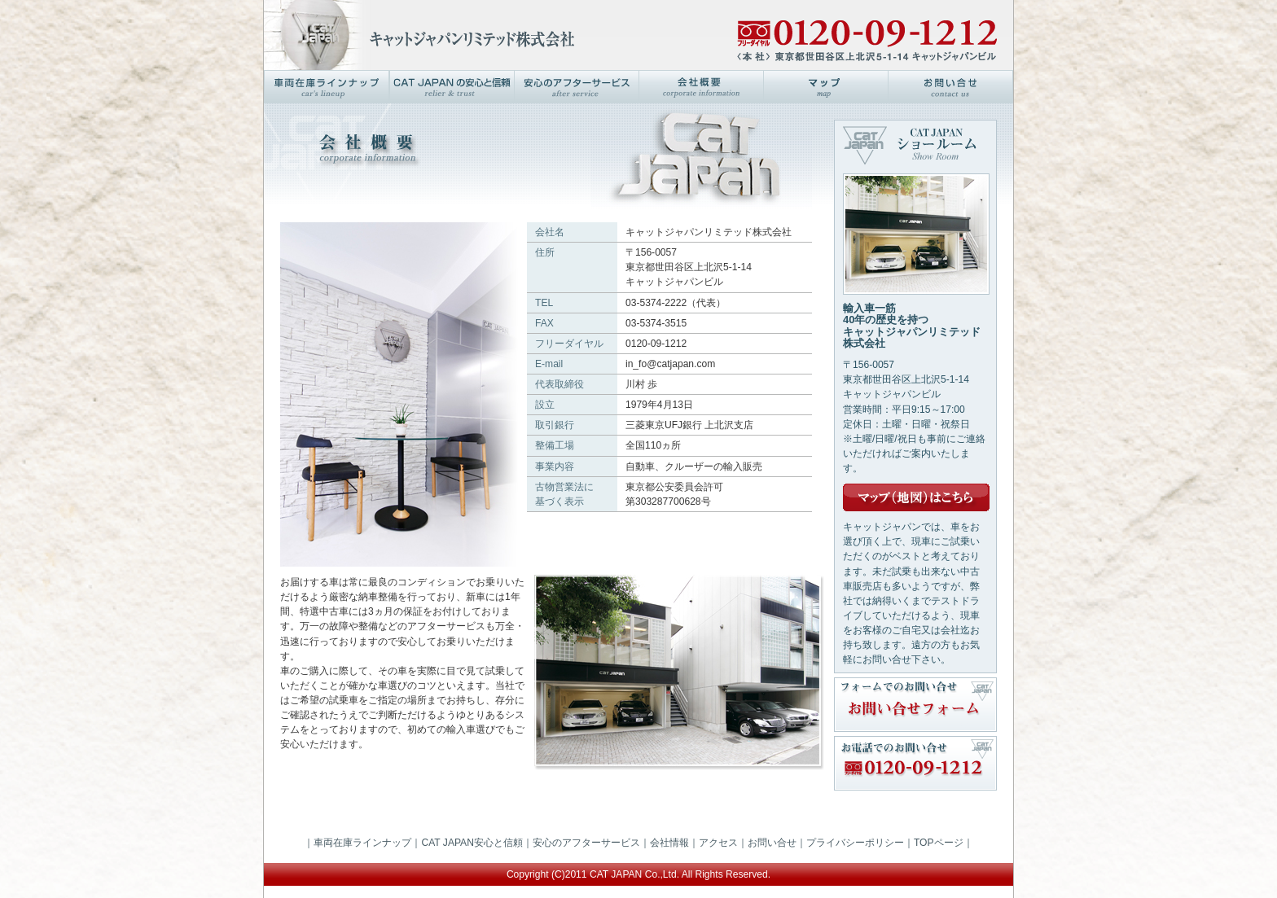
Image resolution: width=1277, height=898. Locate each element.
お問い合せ (772, 842)
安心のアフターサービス (586, 842)
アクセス (718, 842)
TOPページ (938, 842)
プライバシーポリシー (855, 842)
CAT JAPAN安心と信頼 (471, 842)
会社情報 (669, 842)
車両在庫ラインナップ (362, 842)
